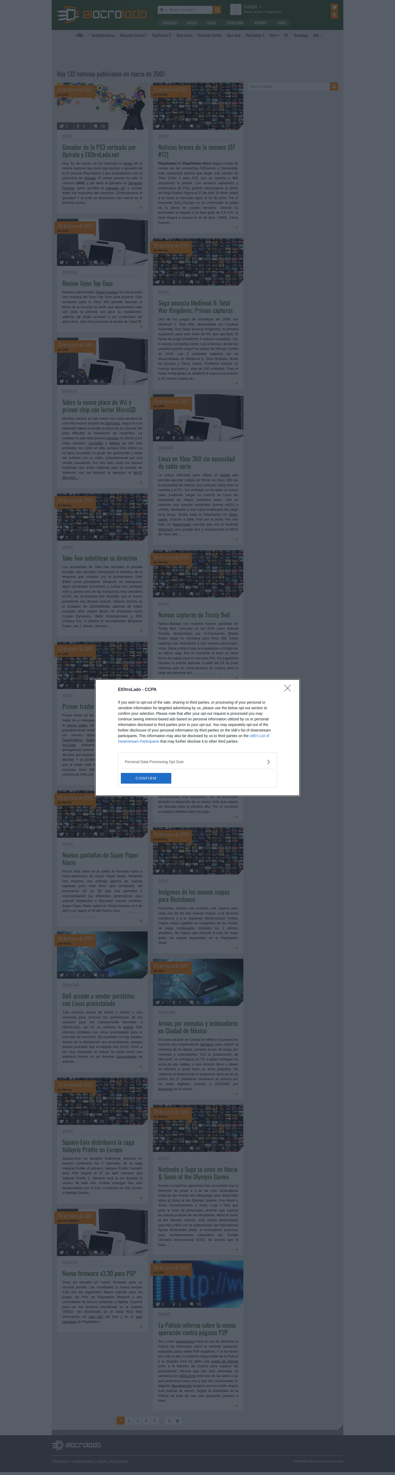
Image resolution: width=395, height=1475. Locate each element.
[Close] (289, 690)
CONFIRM (145, 778)
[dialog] (197, 738)
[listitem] (197, 762)
